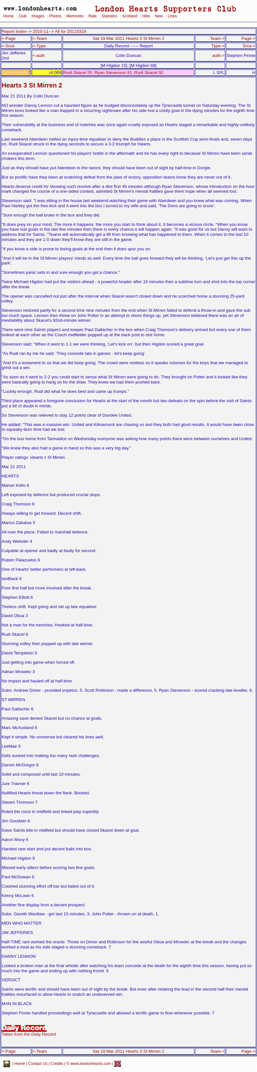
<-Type (39, 45)
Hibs (146, 16)
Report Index (14, 31)
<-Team (39, 38)
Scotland (129, 16)
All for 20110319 (70, 31)
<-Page (9, 38)
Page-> (248, 38)
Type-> (218, 45)
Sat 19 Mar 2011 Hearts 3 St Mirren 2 (128, 38)
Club (23, 16)
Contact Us (38, 1063)
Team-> (217, 38)
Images (37, 16)
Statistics (109, 16)
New (159, 16)
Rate (92, 16)
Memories (75, 16)
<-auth (38, 55)
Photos (55, 16)
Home (8, 16)
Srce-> (249, 45)
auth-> (218, 55)
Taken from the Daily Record (29, 1032)
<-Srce (8, 45)
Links (172, 16)
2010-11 (41, 31)
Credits (57, 1063)
